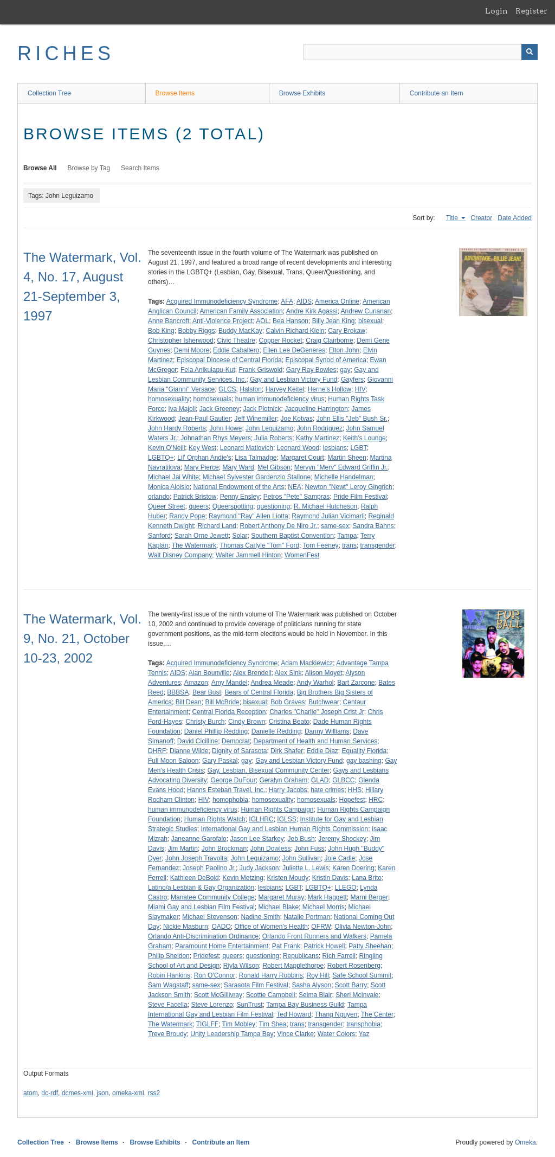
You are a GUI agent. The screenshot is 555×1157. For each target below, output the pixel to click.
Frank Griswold (260, 370)
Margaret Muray (281, 897)
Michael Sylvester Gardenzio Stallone (257, 477)
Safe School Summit (361, 975)
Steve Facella (168, 1004)
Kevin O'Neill (166, 448)
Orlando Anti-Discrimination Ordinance (203, 936)
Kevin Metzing (242, 878)
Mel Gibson (274, 467)
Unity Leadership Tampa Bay (231, 1034)
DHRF (157, 751)
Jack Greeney (219, 409)
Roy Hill (317, 975)
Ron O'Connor (214, 975)
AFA (287, 301)
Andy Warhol (314, 682)
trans (349, 545)
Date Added (515, 218)
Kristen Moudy (287, 878)
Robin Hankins (169, 975)
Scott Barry (351, 985)
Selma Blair (315, 995)
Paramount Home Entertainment (221, 946)
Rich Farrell (339, 956)
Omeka (525, 1142)
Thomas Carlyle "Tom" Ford (260, 545)
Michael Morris (323, 907)
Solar (239, 535)
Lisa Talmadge (255, 457)
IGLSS (286, 819)
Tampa (347, 535)
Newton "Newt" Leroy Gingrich (348, 487)
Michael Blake (278, 907)
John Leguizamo (269, 428)
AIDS (304, 301)
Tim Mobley (239, 1024)
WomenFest (302, 555)
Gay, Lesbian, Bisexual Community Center (269, 770)
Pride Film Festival (360, 496)
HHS (355, 790)
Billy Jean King (333, 321)
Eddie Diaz (322, 751)
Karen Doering (353, 868)
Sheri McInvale (356, 995)
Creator (481, 218)
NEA (294, 487)
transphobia (363, 1024)
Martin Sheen (347, 457)
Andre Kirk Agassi (312, 311)
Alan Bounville (209, 673)
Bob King (161, 331)
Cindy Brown (246, 721)
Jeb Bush (301, 839)
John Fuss (309, 848)
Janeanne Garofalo (199, 839)
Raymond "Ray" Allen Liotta (248, 516)
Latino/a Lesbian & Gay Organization (201, 887)
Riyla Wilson (241, 965)
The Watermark (194, 545)
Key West (202, 448)
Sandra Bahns (373, 526)
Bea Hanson (290, 321)
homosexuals (212, 399)
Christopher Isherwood (181, 340)
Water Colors (337, 1034)
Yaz (364, 1034)
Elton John (344, 350)
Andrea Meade (271, 682)
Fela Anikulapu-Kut (207, 370)
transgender (377, 545)
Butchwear (323, 702)
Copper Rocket (280, 340)
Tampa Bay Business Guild (305, 1004)
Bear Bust (206, 692)
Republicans (301, 956)
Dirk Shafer (286, 751)
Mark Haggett (327, 897)
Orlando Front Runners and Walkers (314, 936)
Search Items (140, 168)
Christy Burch (204, 721)
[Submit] (529, 52)
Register (531, 11)
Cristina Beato (289, 721)
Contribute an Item (436, 93)
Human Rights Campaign (277, 809)
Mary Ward (238, 467)
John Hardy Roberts (177, 428)
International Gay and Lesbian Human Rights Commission (284, 829)
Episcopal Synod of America (325, 360)
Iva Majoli (182, 409)
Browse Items (175, 93)
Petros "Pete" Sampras (296, 496)
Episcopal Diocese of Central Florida (229, 360)
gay (345, 370)
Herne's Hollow (329, 389)
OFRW (321, 926)
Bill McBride (222, 702)
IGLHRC (261, 819)
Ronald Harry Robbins (271, 975)
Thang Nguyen (336, 1014)
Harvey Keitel (285, 389)
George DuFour (232, 780)
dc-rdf (49, 1093)
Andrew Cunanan (366, 311)
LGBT (358, 448)
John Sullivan (301, 858)
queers (199, 506)
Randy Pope (187, 516)
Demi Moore (191, 350)
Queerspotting (232, 506)
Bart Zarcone (356, 682)
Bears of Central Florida (258, 692)
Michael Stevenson (209, 917)
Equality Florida (364, 751)
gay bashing (364, 760)
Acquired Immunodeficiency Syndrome (222, 301)
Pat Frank (286, 946)
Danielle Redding (276, 731)
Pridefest (205, 956)
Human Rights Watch (215, 819)
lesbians (335, 448)
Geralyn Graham (283, 780)
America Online (337, 301)
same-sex (335, 526)
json (102, 1093)
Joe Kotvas (297, 418)
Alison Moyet (324, 673)
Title (453, 218)
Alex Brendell (252, 673)
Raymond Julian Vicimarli (328, 516)
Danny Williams (327, 731)
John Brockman (224, 848)
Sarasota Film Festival (256, 985)
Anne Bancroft (168, 321)
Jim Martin (183, 848)
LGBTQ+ (161, 457)
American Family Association (240, 311)
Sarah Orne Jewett (202, 535)
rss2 (153, 1093)
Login (496, 11)
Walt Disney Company (180, 555)
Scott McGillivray (218, 995)
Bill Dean (189, 702)
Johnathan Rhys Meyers (215, 438)
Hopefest (352, 800)
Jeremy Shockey (342, 839)
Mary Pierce (201, 467)
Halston (251, 389)
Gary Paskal (219, 760)
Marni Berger (369, 897)
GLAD (320, 780)
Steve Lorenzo (212, 1004)
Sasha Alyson (311, 985)
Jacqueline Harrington (316, 409)
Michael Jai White (173, 477)
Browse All (40, 168)
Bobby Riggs (196, 331)
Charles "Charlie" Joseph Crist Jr (316, 712)
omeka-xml (128, 1093)
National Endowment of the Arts (238, 487)
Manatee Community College (213, 897)
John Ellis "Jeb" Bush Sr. (352, 418)
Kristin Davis (330, 878)
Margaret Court (302, 457)
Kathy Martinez (317, 438)
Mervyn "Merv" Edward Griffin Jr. (341, 467)
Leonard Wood (298, 448)
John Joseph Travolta (196, 858)
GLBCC (343, 780)
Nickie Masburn (185, 926)
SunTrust (249, 1004)
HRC (376, 800)
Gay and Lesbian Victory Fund (293, 379)
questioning (273, 506)
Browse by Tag (89, 168)
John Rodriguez (320, 428)
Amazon (196, 682)
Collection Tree (49, 93)
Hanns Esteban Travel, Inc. (226, 790)
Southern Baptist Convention (292, 535)
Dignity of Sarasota (239, 751)
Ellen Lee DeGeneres (294, 350)
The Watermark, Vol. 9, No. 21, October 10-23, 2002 (82, 638)
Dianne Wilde (189, 751)
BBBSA (178, 692)
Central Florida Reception (229, 712)
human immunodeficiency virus (280, 399)
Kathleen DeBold (194, 878)
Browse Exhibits (302, 93)
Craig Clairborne (329, 340)
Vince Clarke (295, 1034)
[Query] (421, 52)
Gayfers (352, 379)
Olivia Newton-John (362, 926)
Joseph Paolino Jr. (209, 868)
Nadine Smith (260, 917)
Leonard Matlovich (246, 448)
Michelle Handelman (343, 477)
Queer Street (166, 506)
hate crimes (327, 790)
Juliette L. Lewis (305, 868)
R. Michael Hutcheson (325, 506)
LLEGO (346, 887)
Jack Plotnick (262, 409)
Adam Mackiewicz (307, 663)
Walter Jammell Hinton (248, 555)
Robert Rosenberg (353, 965)
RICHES (65, 53)
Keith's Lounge (364, 438)
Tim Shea (273, 1024)
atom (30, 1093)
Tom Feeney (321, 545)
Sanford (159, 535)
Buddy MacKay (240, 331)
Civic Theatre (236, 340)
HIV (360, 389)
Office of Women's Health (270, 926)
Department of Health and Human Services (316, 741)
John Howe (225, 428)
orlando (159, 496)
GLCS (227, 389)
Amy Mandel (229, 682)
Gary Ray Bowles (311, 370)
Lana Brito (367, 878)
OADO (220, 926)
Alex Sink (288, 673)
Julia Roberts (273, 438)
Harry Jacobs (288, 790)
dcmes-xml (77, 1093)
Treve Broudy (167, 1034)
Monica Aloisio (169, 487)
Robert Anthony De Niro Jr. (278, 526)
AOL (262, 321)
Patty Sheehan (370, 946)
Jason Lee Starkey (256, 839)
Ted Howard (293, 1014)
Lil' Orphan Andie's (204, 457)
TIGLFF (207, 1024)
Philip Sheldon (169, 956)
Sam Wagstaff (168, 985)
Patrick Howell (324, 946)
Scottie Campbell (270, 995)
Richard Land (216, 526)
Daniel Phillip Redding (216, 731)
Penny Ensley (240, 496)
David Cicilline (197, 741)
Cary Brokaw (346, 331)
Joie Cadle (340, 858)
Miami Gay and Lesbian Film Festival (201, 907)
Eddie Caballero (236, 350)
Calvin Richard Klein (295, 331)
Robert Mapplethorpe (293, 965)
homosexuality (169, 399)
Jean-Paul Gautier (204, 418)
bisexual (370, 321)
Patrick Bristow (194, 496)
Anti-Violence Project (222, 321)
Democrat (236, 741)
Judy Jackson (259, 868)
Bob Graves (287, 702)
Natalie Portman (306, 917)
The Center (377, 1014)
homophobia (230, 800)
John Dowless (270, 848)
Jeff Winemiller (255, 418)
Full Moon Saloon (173, 760)
